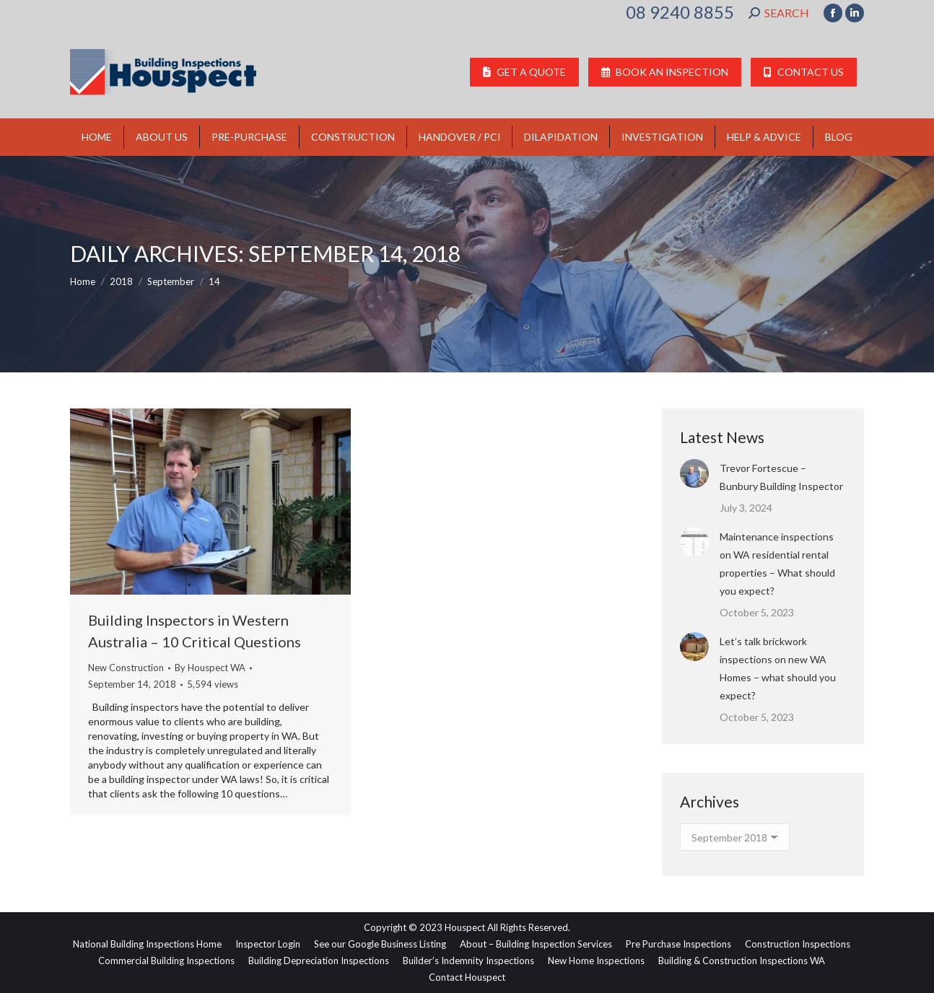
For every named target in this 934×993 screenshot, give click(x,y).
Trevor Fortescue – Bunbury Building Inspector (781, 477)
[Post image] (694, 473)
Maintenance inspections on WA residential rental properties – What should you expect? (777, 563)
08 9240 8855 (680, 12)
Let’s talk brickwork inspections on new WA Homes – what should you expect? (778, 668)
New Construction (126, 667)
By (210, 667)
